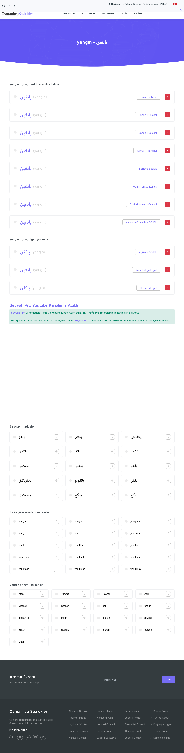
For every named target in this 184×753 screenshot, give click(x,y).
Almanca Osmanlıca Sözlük (141, 222)
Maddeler (108, 13)
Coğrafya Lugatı (161, 724)
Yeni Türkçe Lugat (146, 270)
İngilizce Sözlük (148, 168)
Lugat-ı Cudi (102, 730)
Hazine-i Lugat (148, 288)
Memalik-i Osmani (133, 724)
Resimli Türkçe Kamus (144, 186)
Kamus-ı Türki (148, 97)
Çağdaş (114, 3)
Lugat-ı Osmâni (132, 737)
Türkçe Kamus (160, 717)
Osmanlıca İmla (160, 737)
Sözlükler (89, 13)
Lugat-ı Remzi (131, 717)
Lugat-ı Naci (130, 710)
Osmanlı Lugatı (132, 730)
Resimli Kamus (159, 710)
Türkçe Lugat (159, 730)
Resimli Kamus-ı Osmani (143, 204)
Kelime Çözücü (131, 3)
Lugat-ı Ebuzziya (105, 737)
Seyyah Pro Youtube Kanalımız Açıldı (43, 305)
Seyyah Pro (18, 312)
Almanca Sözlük (76, 710)
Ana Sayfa (69, 13)
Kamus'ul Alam (103, 717)
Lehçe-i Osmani (148, 114)
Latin (124, 13)
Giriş (163, 3)
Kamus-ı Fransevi (147, 150)
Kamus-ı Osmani (76, 737)
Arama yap (150, 3)
